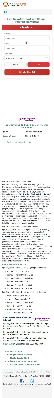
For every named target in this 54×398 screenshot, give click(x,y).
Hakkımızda (8, 372)
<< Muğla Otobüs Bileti (18, 358)
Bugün (15, 64)
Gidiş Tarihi (8, 54)
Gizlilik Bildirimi (37, 372)
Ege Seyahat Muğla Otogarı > (19, 142)
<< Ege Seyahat (14, 351)
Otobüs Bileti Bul (27, 72)
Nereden (7, 34)
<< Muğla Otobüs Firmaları (19, 355)
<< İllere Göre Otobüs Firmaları (22, 361)
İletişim (47, 372)
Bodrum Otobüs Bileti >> (14, 264)
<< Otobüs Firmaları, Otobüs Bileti (23, 365)
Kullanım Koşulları (22, 372)
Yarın (38, 64)
